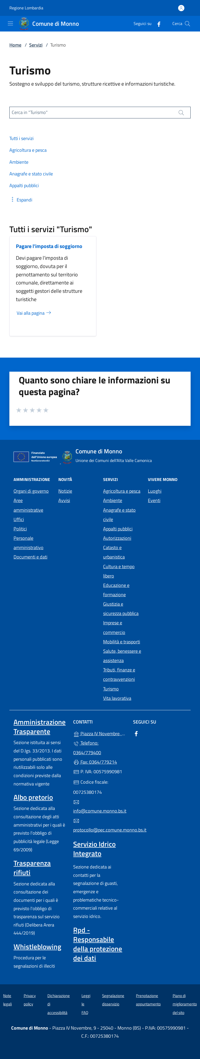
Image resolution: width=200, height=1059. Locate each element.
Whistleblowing (37, 946)
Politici (20, 528)
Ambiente (112, 500)
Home (15, 44)
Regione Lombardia (26, 8)
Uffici (19, 519)
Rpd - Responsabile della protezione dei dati (97, 943)
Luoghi (154, 490)
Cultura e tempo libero (119, 571)
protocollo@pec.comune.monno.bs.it (100, 825)
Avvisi (64, 500)
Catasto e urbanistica (114, 552)
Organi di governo (31, 490)
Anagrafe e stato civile (119, 514)
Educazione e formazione (116, 590)
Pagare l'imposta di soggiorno (49, 246)
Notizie (65, 490)
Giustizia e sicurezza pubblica (121, 608)
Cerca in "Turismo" (30, 112)
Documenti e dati (30, 556)
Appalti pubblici (118, 528)
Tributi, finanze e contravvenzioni (119, 674)
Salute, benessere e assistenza (122, 656)
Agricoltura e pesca (121, 490)
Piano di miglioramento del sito (185, 1004)
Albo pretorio (33, 797)
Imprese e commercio (114, 627)
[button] (20, 199)
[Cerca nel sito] (187, 24)
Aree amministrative (28, 505)
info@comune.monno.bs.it (99, 807)
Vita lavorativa (117, 698)
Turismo (111, 688)
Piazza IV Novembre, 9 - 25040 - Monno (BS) (100, 733)
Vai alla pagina (34, 312)
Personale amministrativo (28, 543)
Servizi (35, 44)
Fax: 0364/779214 (95, 761)
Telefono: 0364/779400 (87, 747)
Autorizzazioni (117, 538)
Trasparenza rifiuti (32, 868)
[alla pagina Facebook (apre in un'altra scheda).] (157, 24)
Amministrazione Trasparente (40, 726)
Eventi (154, 500)
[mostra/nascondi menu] (10, 23)
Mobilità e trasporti (121, 641)
